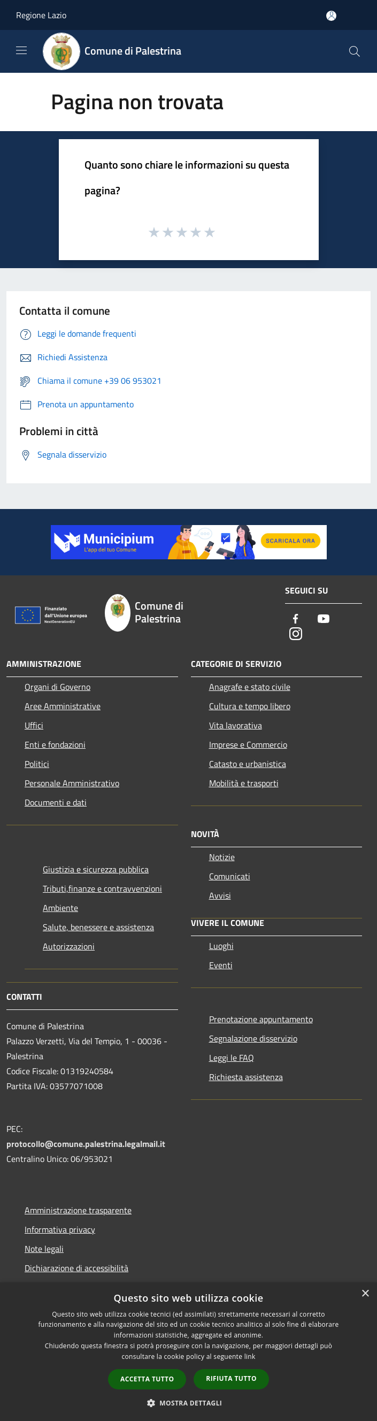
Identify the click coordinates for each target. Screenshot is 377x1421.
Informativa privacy (60, 1229)
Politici (37, 763)
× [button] (365, 1294)
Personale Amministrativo (72, 783)
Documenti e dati (56, 802)
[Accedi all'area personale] (331, 16)
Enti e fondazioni (55, 744)
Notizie (222, 856)
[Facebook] (295, 619)
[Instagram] (295, 634)
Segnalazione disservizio (253, 1038)
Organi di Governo (57, 686)
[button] (188, 1402)
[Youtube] (323, 619)
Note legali (44, 1248)
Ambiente (60, 907)
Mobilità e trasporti (244, 783)
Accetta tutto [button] (147, 1379)
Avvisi (220, 895)
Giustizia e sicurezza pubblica (96, 869)
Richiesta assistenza (246, 1076)
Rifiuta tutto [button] (231, 1378)
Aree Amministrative (63, 706)
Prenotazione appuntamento (261, 1019)
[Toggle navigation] (21, 50)
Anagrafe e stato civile (249, 686)
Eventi (221, 965)
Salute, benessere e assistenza (98, 927)
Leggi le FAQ (231, 1057)
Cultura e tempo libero (249, 706)
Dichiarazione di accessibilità (76, 1268)
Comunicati (229, 876)
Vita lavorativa (235, 725)
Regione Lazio (41, 15)
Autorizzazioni (69, 946)
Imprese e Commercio (248, 744)
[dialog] (188, 1351)
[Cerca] (354, 51)
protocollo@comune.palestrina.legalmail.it (85, 1143)
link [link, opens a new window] (250, 1356)
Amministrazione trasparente (78, 1210)
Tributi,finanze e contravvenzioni (102, 888)
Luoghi (221, 945)
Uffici (34, 725)
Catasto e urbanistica (247, 763)
